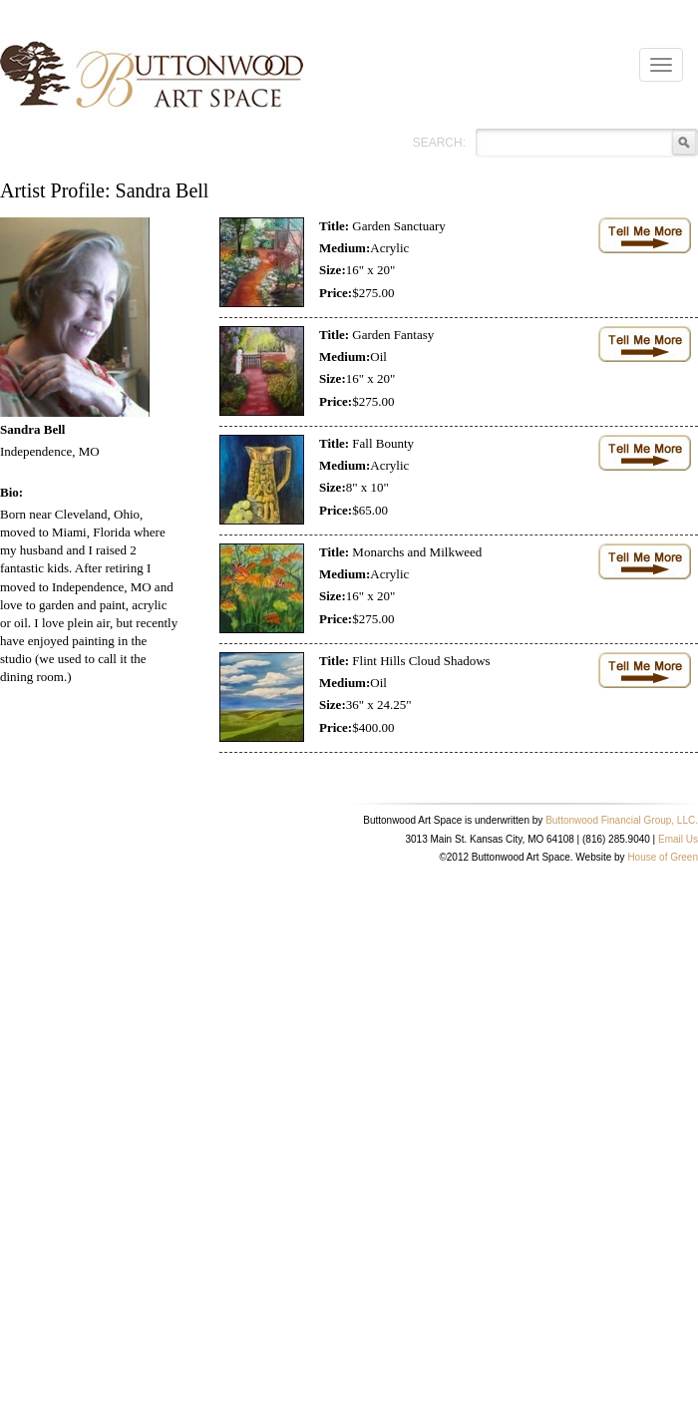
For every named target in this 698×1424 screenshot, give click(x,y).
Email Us (678, 839)
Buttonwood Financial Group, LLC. (621, 820)
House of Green (662, 857)
